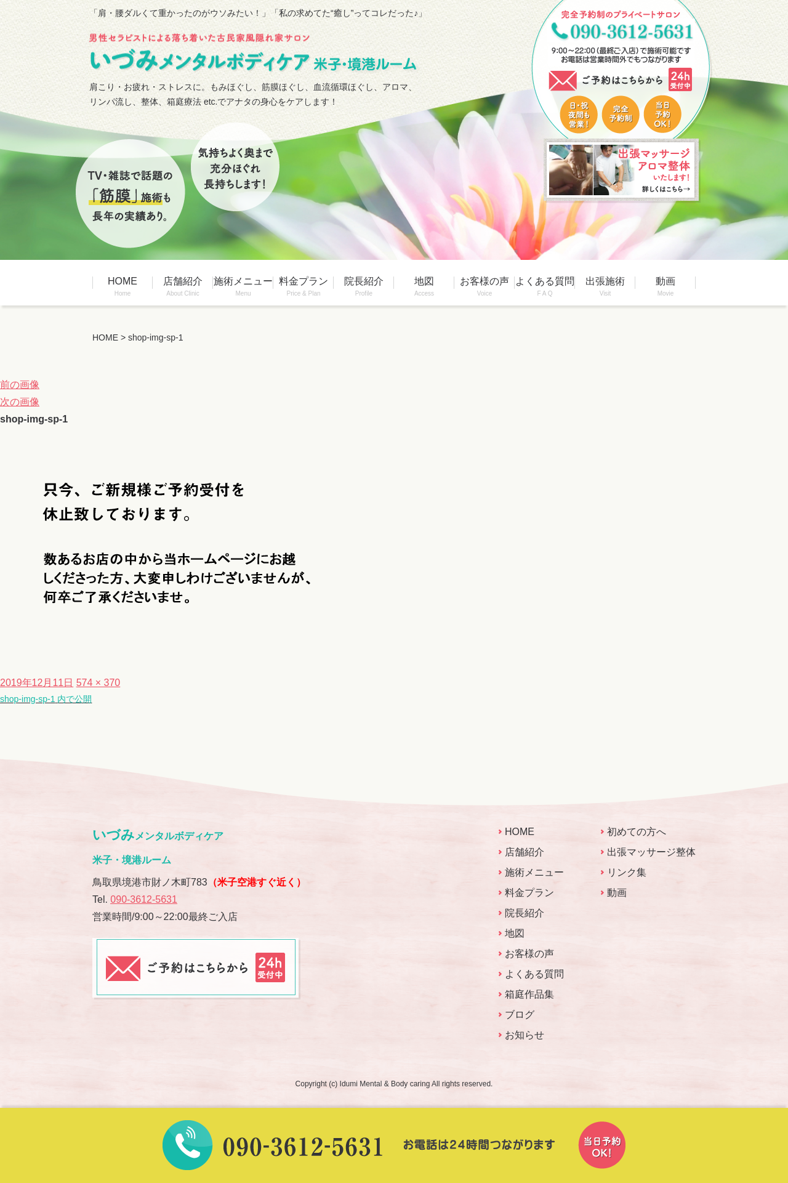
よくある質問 (545, 286)
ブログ (519, 1014)
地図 (424, 286)
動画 (665, 286)
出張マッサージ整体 (651, 852)
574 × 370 (98, 682)
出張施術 (605, 286)
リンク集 (626, 872)
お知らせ (524, 1035)
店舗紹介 (183, 286)
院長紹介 (364, 286)
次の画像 (19, 402)
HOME (122, 286)
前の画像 (19, 384)
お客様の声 (484, 286)
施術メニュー (243, 286)
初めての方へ (636, 831)
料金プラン (303, 286)
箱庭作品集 (529, 994)
